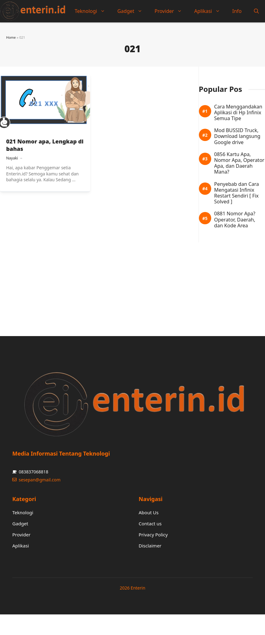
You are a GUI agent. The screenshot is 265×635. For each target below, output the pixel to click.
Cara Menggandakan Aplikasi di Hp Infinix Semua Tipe (238, 113)
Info (237, 11)
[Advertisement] (121, 285)
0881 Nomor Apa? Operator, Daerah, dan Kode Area (234, 220)
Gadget (132, 11)
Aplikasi (210, 11)
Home (11, 37)
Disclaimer (150, 546)
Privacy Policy (153, 534)
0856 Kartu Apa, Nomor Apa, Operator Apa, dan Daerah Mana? (239, 163)
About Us (149, 512)
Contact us (150, 523)
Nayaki (12, 158)
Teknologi (93, 11)
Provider (171, 11)
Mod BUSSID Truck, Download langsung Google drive (237, 136)
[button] (256, 11)
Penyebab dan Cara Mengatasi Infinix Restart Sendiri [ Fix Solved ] (236, 193)
